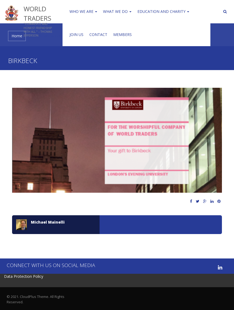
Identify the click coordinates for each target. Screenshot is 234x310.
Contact (98, 34)
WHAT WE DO (117, 11)
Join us (76, 34)
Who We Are (83, 11)
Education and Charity (163, 11)
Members (122, 34)
